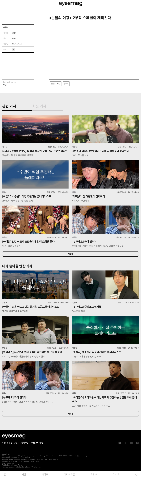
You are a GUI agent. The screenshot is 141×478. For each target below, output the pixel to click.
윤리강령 (14, 449)
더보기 (70, 260)
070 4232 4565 (65, 462)
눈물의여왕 (55, 84)
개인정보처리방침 (37, 449)
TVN (66, 84)
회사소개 (5, 449)
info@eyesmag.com (82, 462)
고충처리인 (24, 449)
